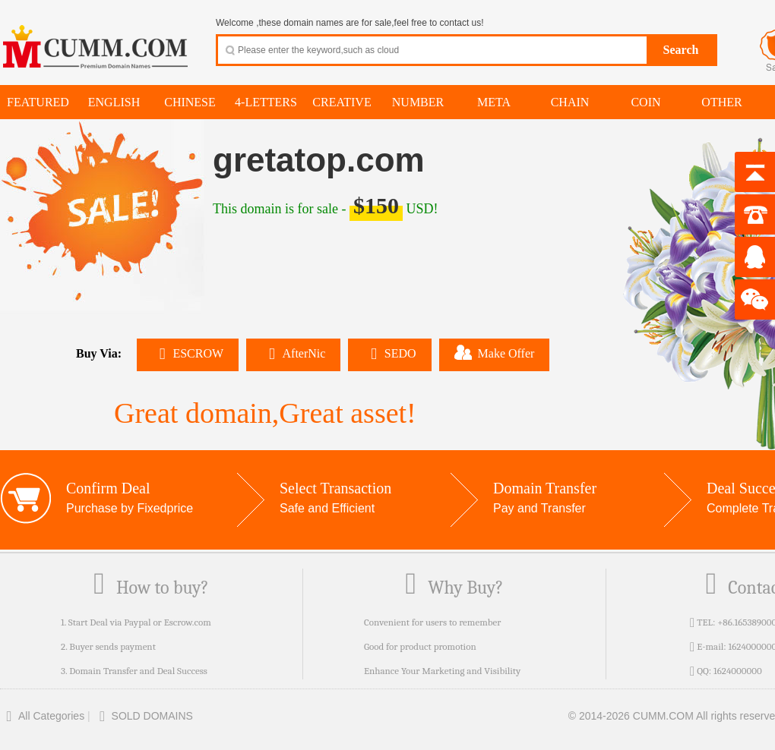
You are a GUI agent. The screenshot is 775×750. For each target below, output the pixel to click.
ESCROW (187, 353)
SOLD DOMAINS (143, 716)
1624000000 (737, 670)
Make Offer (494, 352)
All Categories (42, 716)
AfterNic (293, 353)
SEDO (389, 353)
